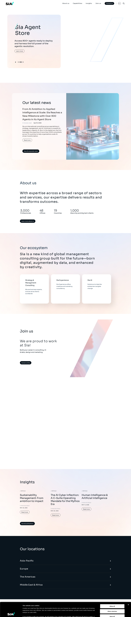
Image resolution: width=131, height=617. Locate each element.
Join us (98, 3)
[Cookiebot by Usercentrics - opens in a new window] (11, 613)
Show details (90, 613)
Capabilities (77, 3)
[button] (18, 62)
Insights (89, 3)
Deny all (112, 602)
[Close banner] (128, 590)
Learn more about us (27, 221)
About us (65, 3)
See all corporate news (31, 151)
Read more (27, 140)
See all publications (27, 523)
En (119, 3)
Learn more (19, 51)
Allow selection (112, 597)
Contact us (109, 3)
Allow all (112, 592)
